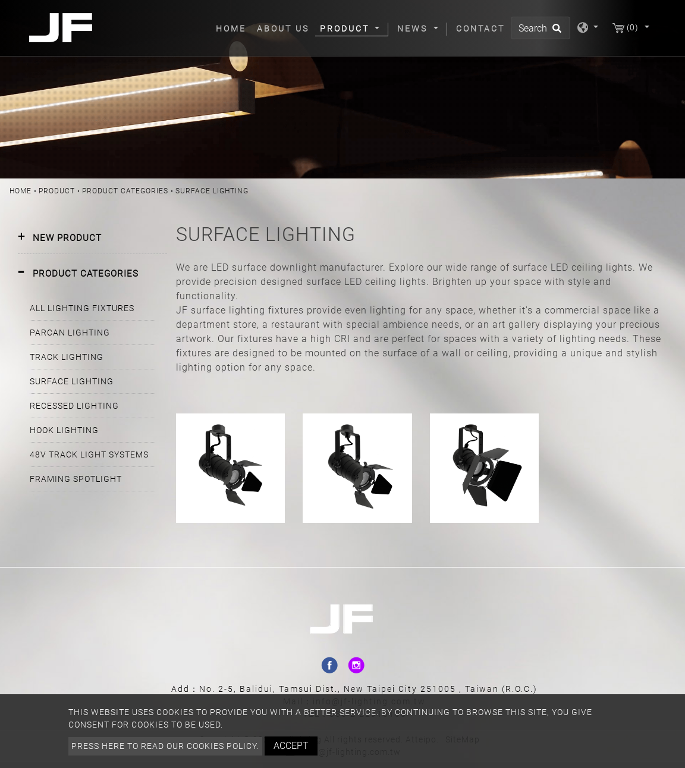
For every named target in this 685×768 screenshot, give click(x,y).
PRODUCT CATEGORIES (125, 191)
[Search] (540, 28)
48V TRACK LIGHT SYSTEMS (89, 454)
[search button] (555, 32)
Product (57, 191)
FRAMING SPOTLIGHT (76, 479)
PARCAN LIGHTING (70, 332)
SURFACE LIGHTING (72, 381)
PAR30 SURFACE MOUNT (484, 430)
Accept (291, 745)
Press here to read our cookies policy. (165, 746)
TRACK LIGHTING (66, 357)
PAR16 (230, 428)
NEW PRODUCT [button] (67, 238)
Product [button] (346, 28)
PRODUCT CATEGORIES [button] (86, 273)
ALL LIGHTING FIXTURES (82, 308)
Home (233, 28)
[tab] (92, 238)
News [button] (414, 28)
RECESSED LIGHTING (74, 405)
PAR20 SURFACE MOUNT (357, 430)
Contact (480, 28)
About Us (283, 28)
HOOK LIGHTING (64, 430)
